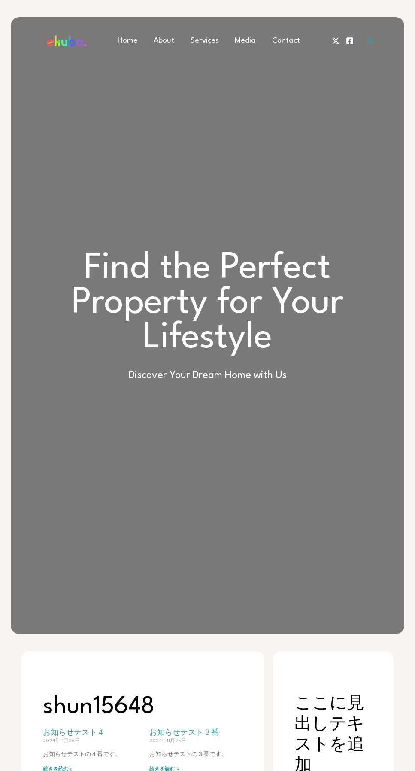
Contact (278, 40)
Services (203, 40)
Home (133, 40)
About (166, 40)
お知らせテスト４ (74, 733)
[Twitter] (335, 41)
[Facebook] (350, 41)
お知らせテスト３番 (184, 733)
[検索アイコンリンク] (370, 41)
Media (240, 40)
